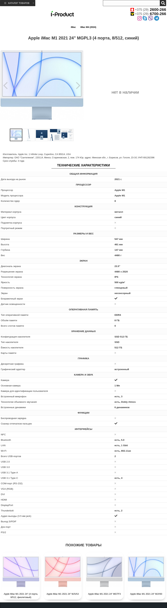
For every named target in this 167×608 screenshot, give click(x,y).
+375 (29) (148, 10)
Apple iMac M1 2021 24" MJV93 (146, 594)
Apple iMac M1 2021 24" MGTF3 (104, 594)
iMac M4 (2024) (88, 27)
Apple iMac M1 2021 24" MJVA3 (63, 594)
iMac (73, 27)
